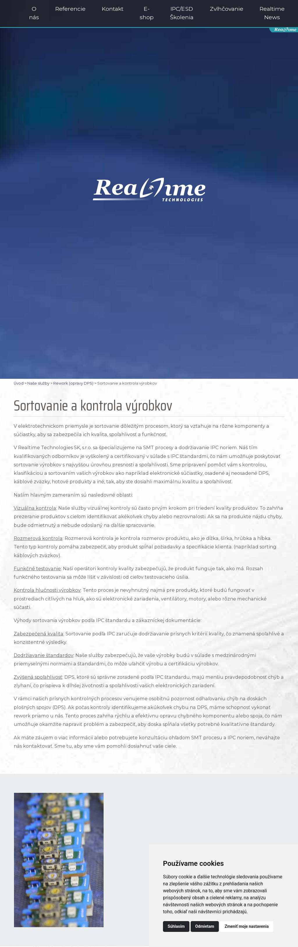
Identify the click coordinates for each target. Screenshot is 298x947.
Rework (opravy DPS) (73, 383)
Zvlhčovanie (226, 8)
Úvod (19, 383)
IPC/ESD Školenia (182, 13)
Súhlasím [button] (176, 926)
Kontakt (112, 8)
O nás (34, 13)
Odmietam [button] (204, 926)
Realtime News (272, 13)
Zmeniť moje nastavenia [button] (247, 926)
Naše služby (38, 383)
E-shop (147, 13)
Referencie (70, 8)
